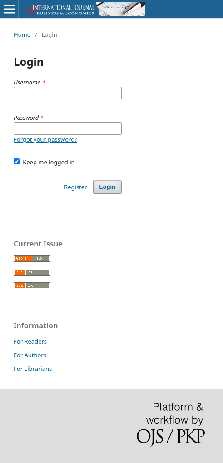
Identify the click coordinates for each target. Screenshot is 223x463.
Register (75, 187)
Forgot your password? (45, 139)
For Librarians (33, 368)
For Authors (30, 355)
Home (22, 34)
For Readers (30, 341)
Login (107, 186)
